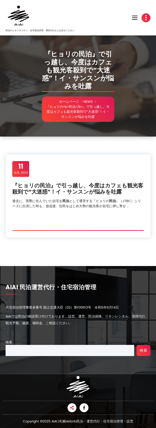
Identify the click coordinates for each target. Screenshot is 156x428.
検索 (9, 342)
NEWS (89, 101)
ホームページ (70, 101)
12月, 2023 (21, 169)
